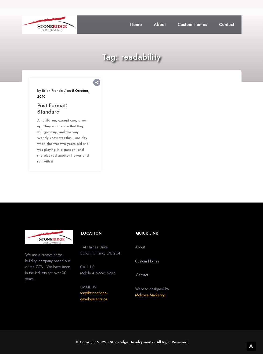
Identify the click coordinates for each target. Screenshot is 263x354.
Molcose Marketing (150, 295)
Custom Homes (192, 25)
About (160, 25)
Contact (226, 25)
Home (136, 25)
